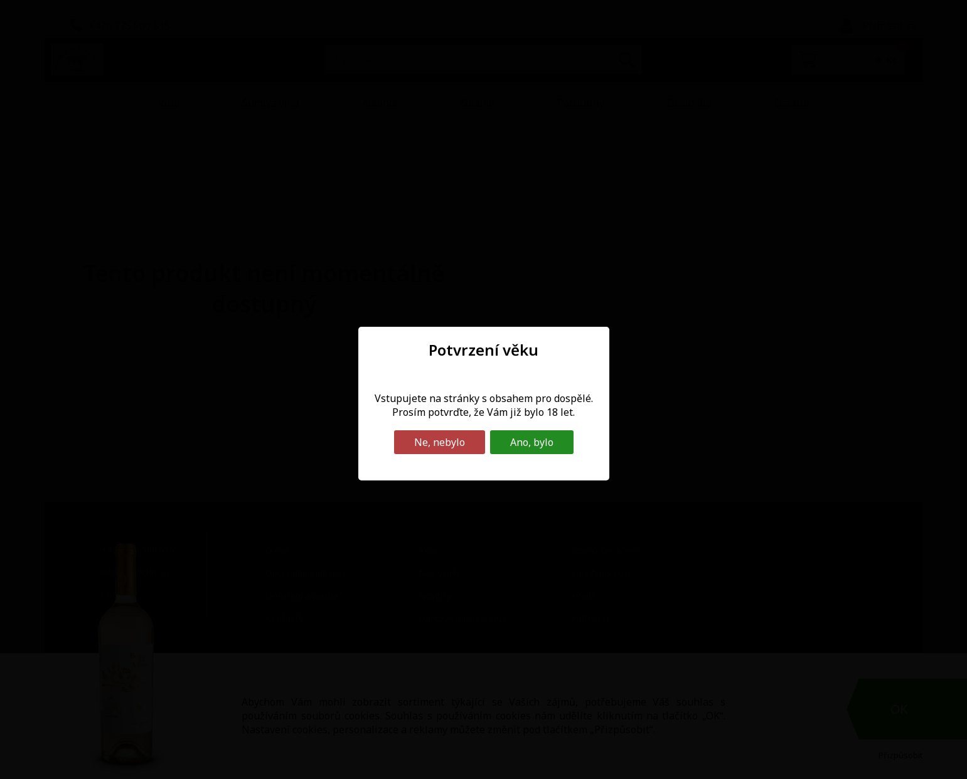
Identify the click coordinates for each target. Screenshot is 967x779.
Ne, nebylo (439, 442)
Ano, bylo (531, 442)
